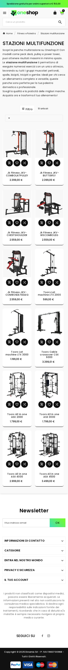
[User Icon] (55, 13)
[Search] (60, 22)
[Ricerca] (29, 22)
